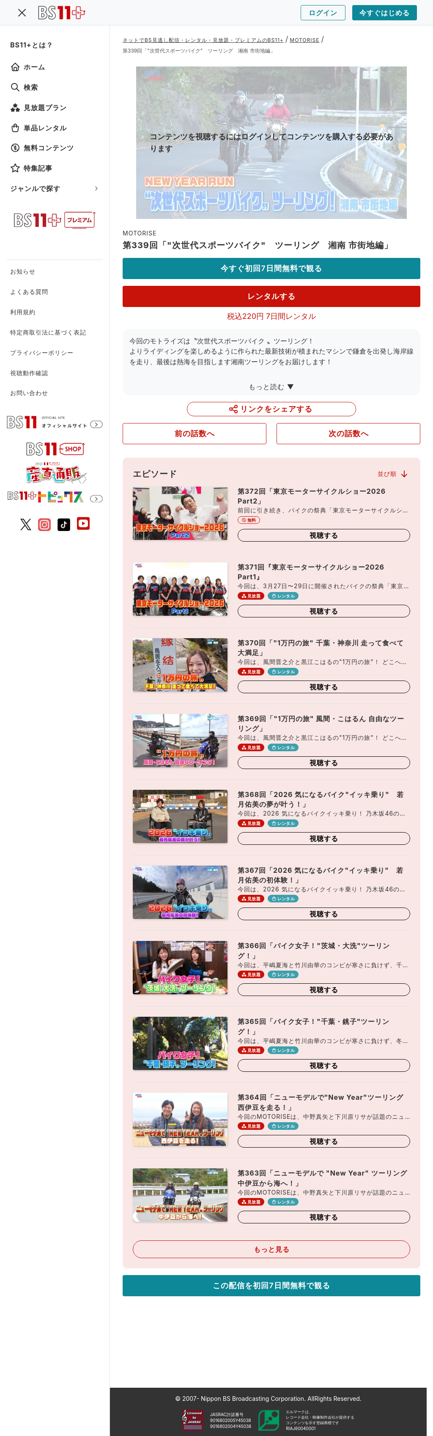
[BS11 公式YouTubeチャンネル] (83, 524)
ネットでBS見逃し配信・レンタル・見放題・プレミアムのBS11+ (203, 40)
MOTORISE (304, 40)
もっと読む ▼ (271, 386)
